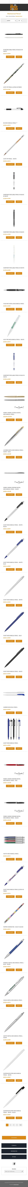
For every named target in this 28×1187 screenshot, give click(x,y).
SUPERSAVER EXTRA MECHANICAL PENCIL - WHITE (12, 1074)
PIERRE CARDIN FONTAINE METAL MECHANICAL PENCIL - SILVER (11, 488)
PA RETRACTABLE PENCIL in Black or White (13, 50)
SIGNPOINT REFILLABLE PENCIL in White (13, 268)
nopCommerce (16, 1184)
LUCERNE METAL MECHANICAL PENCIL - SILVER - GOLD (13, 451)
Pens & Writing (12, 16)
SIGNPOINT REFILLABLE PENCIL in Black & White (13, 195)
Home (7, 16)
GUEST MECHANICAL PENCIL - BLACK (12, 671)
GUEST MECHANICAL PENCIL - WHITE (12, 599)
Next (21, 1124)
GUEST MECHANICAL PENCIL (10, 743)
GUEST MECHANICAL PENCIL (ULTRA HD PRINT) (13, 890)
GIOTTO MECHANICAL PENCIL (11, 853)
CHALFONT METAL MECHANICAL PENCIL (13, 303)
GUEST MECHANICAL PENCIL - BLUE (12, 635)
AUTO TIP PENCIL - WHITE (10, 159)
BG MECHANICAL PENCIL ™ (10, 123)
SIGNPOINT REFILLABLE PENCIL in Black (13, 232)
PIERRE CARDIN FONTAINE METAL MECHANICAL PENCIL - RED (11, 779)
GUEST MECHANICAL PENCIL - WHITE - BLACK (13, 525)
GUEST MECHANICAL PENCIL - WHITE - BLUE (13, 563)
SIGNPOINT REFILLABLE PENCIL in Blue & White (14, 376)
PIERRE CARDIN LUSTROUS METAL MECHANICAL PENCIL (12, 413)
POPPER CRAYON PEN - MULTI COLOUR (13, 927)
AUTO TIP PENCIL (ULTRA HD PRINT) (12, 87)
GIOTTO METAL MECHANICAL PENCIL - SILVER (13, 1036)
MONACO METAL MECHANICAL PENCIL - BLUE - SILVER (13, 963)
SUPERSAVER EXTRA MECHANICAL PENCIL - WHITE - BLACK (12, 1111)
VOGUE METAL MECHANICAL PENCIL (12, 1000)
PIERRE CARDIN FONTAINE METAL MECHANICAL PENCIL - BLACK (11, 817)
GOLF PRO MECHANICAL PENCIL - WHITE (13, 339)
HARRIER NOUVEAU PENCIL (10, 707)
